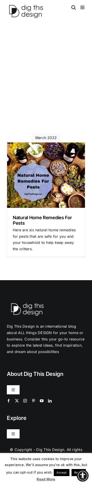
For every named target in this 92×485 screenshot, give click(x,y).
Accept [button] (61, 472)
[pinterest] (33, 401)
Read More (46, 479)
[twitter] (17, 401)
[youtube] (41, 401)
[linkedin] (50, 401)
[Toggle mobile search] (73, 7)
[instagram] (25, 401)
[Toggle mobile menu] (82, 7)
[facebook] (8, 401)
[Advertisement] (46, 85)
